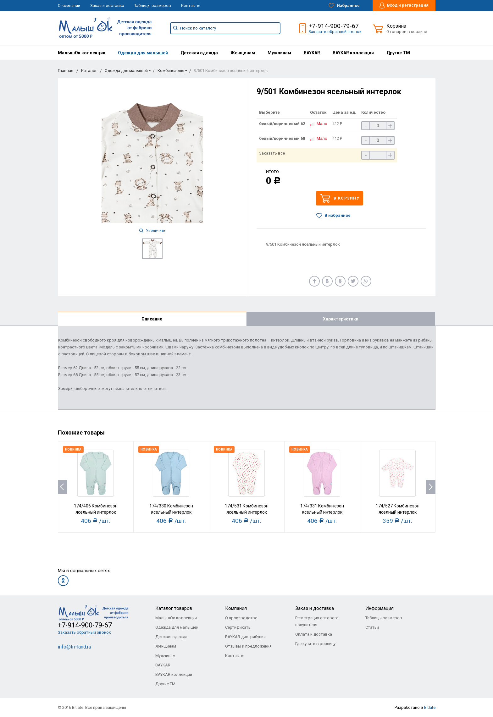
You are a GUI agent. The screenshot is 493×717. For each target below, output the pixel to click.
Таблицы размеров (152, 5)
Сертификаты (238, 627)
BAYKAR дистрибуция (245, 636)
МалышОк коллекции (81, 52)
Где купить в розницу (315, 643)
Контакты (190, 5)
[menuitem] (82, 53)
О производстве (241, 618)
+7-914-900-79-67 (333, 26)
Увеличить (152, 230)
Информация (379, 608)
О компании (69, 5)
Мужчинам (279, 52)
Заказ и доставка (107, 5)
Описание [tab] (151, 318)
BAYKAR (312, 52)
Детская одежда (199, 52)
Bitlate (429, 707)
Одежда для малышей (143, 52)
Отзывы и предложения (248, 646)
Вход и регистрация (404, 5)
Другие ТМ (398, 52)
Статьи (372, 627)
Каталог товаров (173, 608)
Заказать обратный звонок (335, 31)
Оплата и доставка (313, 634)
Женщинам (242, 52)
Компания (236, 608)
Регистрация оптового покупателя (317, 621)
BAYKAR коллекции (353, 52)
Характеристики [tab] (340, 318)
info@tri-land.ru (74, 647)
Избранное (344, 5)
